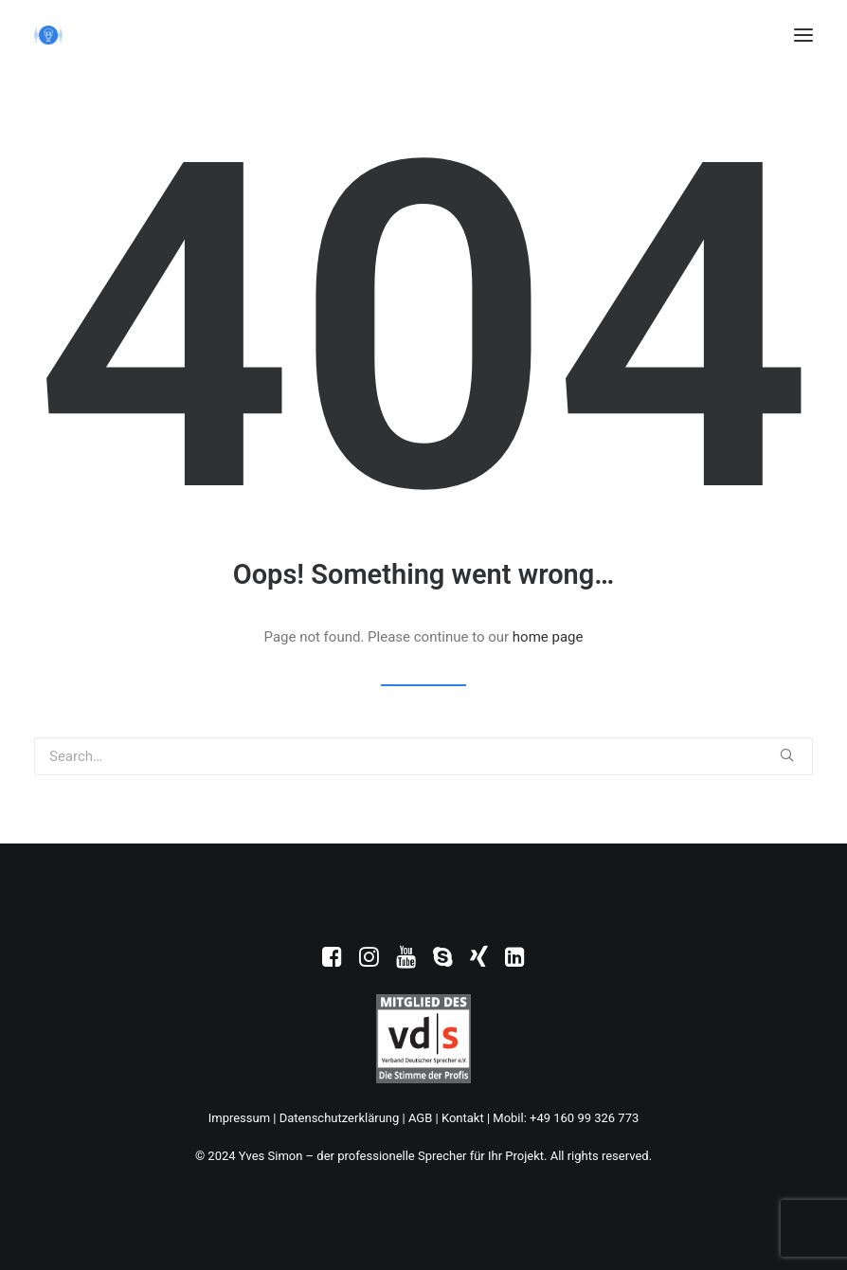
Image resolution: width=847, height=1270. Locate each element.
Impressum (239, 1118)
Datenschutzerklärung (339, 1118)
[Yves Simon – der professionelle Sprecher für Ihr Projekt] (48, 35)
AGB (420, 1118)
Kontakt (463, 1118)
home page (548, 636)
